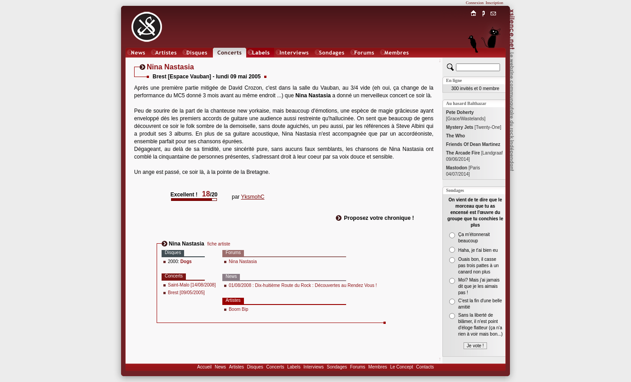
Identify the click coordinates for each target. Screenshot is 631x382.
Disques (255, 366)
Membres (377, 366)
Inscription (494, 2)
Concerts (275, 366)
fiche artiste (218, 243)
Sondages (337, 366)
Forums (357, 366)
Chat (493, 61)
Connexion (475, 2)
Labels (293, 366)
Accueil (204, 366)
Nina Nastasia (243, 261)
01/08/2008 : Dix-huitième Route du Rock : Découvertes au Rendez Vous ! (303, 285)
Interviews (313, 366)
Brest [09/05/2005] (186, 292)
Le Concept (401, 366)
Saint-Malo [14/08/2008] (192, 284)
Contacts (424, 366)
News (220, 366)
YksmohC (252, 197)
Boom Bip (238, 309)
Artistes (236, 366)
